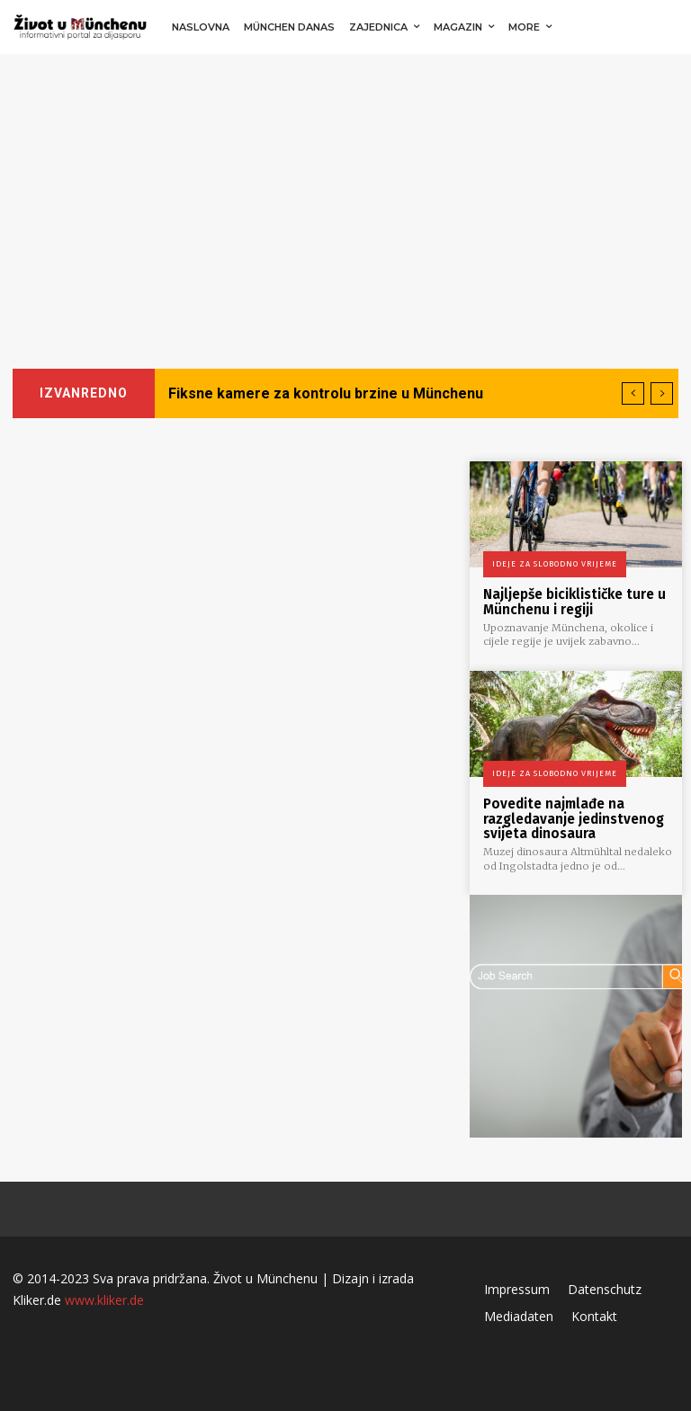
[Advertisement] (345, 189)
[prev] (633, 393)
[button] (659, 27)
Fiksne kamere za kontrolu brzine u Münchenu (325, 393)
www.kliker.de (104, 1298)
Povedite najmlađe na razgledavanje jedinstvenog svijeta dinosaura (573, 818)
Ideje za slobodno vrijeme (554, 563)
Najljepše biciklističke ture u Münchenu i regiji (574, 602)
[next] (662, 393)
